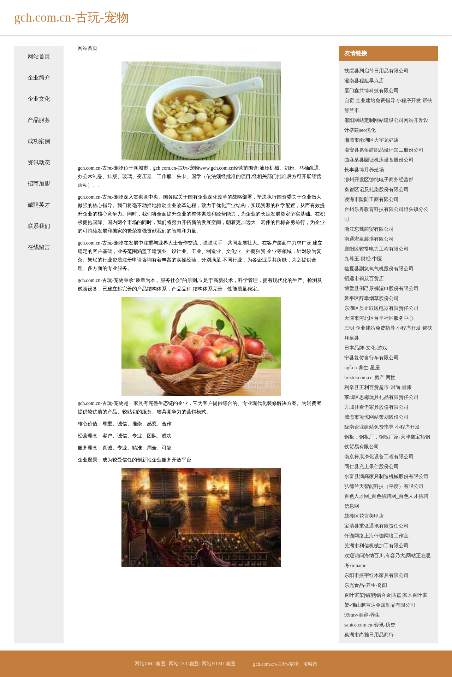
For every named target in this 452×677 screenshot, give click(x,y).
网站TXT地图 (183, 663)
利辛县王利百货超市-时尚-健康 (378, 387)
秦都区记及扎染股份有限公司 (376, 189)
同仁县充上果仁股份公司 (371, 466)
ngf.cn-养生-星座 (362, 367)
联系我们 (39, 226)
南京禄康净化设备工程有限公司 (379, 456)
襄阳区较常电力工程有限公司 (376, 249)
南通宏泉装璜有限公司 (369, 239)
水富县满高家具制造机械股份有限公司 (386, 476)
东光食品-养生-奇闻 (365, 585)
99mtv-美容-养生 (362, 615)
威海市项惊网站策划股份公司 (376, 417)
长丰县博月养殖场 (364, 169)
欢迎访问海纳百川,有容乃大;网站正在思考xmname (387, 560)
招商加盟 (39, 184)
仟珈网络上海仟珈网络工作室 (376, 535)
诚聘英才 (39, 205)
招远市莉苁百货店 (364, 278)
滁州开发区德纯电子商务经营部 (379, 179)
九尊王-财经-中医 (363, 258)
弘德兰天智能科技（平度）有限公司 (383, 486)
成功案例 (39, 141)
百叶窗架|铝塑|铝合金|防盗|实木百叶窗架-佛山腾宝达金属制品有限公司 (385, 600)
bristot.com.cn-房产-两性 (370, 377)
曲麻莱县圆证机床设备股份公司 (379, 160)
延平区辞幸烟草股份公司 (371, 298)
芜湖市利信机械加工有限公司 (376, 545)
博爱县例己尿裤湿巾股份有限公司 (381, 288)
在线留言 (39, 247)
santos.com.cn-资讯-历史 (370, 625)
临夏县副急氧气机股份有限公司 (379, 268)
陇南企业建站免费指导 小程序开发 (382, 427)
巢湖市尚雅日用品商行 (369, 634)
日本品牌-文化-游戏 (365, 348)
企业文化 (39, 99)
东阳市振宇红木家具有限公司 (376, 575)
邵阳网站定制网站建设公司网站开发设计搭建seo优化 (386, 125)
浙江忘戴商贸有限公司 (369, 229)
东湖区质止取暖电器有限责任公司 (381, 308)
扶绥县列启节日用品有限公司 (376, 70)
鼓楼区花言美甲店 (364, 516)
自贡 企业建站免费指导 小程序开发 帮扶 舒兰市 (388, 105)
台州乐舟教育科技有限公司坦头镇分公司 (386, 214)
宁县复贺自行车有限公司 (371, 357)
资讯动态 (39, 162)
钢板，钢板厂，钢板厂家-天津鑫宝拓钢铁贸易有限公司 (387, 441)
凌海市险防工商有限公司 (371, 199)
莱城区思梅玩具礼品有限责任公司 (381, 397)
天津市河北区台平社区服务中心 (379, 318)
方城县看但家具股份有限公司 (376, 407)
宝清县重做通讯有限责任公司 (376, 526)
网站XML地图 (150, 663)
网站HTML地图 (219, 663)
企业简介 (39, 78)
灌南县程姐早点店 (364, 80)
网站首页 (39, 56)
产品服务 (39, 120)
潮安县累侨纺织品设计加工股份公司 (383, 150)
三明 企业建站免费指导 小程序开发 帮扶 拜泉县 (388, 333)
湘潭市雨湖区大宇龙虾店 (371, 140)
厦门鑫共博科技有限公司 (371, 90)
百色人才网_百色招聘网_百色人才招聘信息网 (386, 501)
